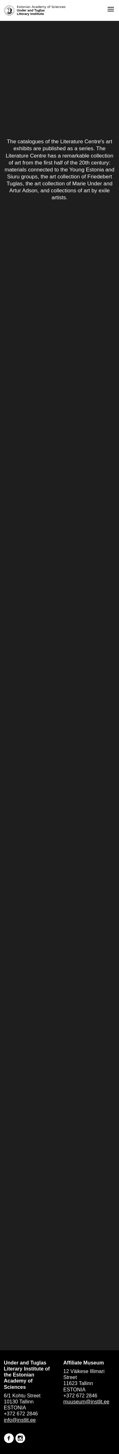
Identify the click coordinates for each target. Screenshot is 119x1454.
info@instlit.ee (20, 1420)
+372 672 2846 (21, 1413)
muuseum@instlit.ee (86, 1401)
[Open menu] (110, 9)
